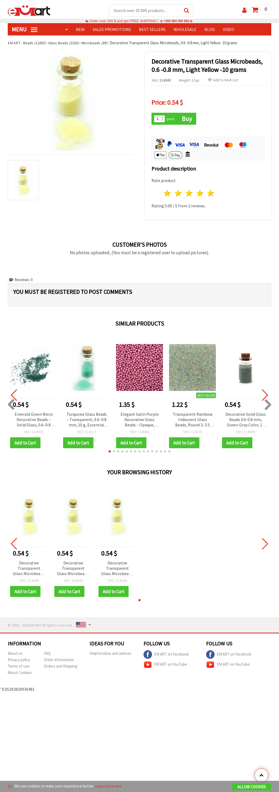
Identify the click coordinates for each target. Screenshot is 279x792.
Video (228, 29)
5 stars (211, 193)
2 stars (178, 193)
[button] (110, 452)
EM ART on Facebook (166, 655)
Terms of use (19, 666)
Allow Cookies (251, 787)
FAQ (47, 654)
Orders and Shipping (60, 666)
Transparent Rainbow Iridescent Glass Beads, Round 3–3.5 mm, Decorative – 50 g (193, 420)
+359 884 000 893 (176, 21)
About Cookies (20, 673)
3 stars (189, 193)
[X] (10, 786)
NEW (80, 29)
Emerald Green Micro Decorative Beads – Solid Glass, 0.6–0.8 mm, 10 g (34, 420)
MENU (24, 29)
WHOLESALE (185, 29)
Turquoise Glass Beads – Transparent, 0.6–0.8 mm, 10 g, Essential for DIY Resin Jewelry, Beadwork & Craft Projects (87, 420)
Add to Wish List (223, 80)
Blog (209, 29)
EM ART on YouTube (165, 665)
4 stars (200, 193)
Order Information (59, 660)
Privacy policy (19, 660)
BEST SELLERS (152, 29)
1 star (167, 193)
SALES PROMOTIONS (112, 29)
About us (15, 654)
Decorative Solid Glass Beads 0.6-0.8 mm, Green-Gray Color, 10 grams (245, 420)
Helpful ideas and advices (110, 654)
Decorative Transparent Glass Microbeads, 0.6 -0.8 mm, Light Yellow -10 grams (29, 569)
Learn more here (109, 786)
